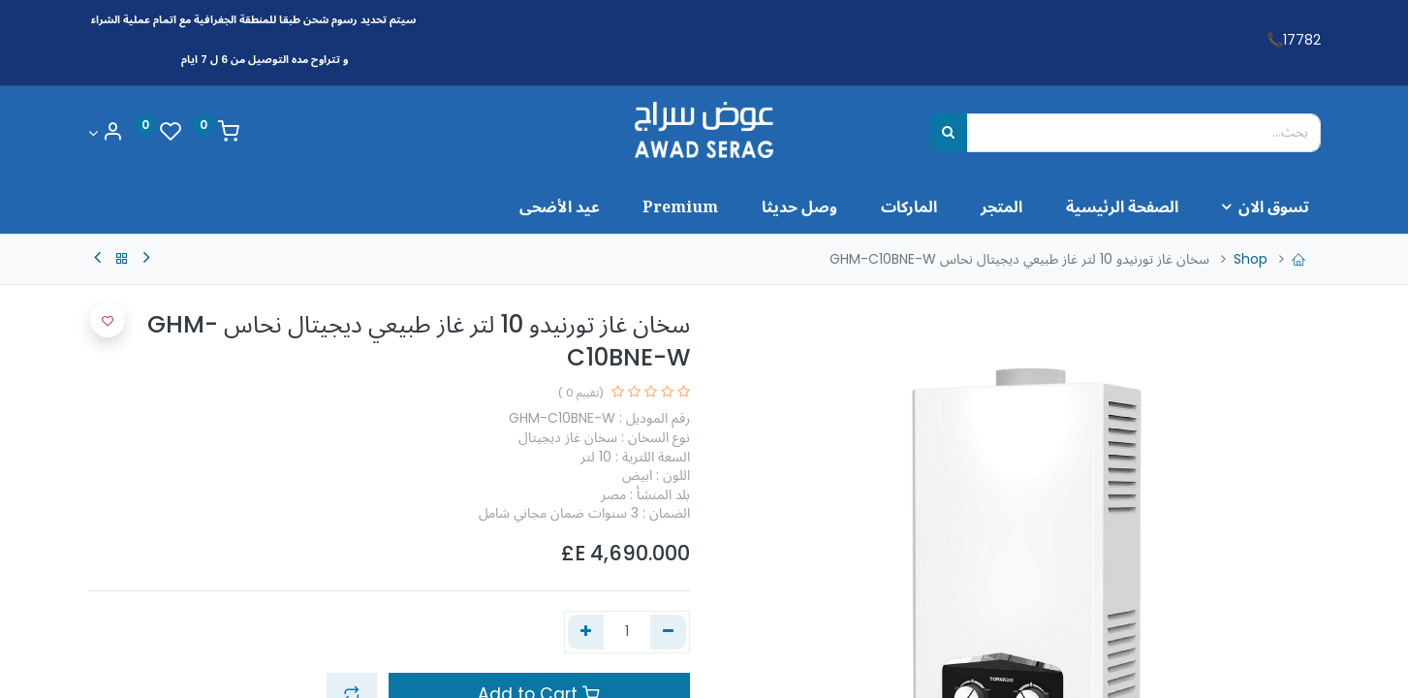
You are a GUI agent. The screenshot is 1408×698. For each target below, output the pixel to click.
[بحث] (948, 132)
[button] (107, 319)
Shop (1250, 259)
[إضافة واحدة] (586, 632)
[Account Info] (105, 133)
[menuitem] (1111, 206)
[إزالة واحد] (668, 632)
